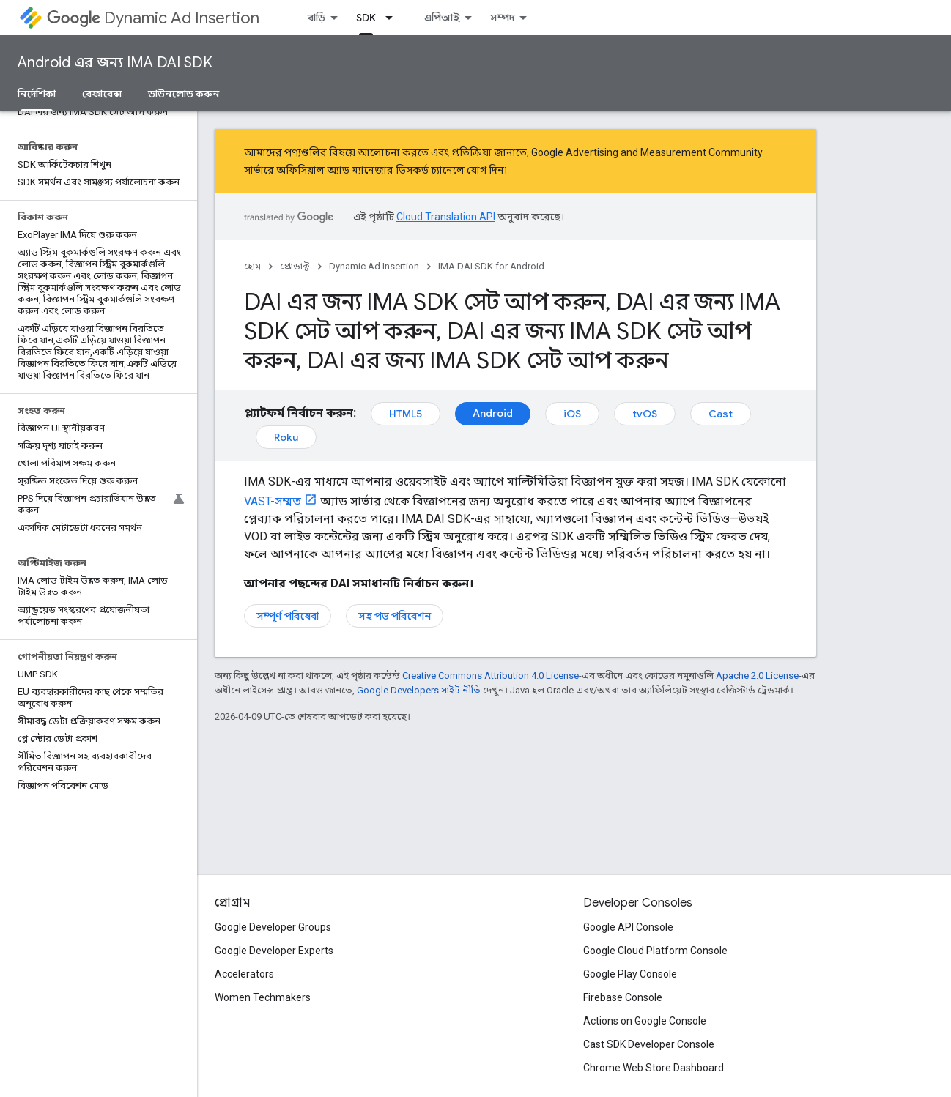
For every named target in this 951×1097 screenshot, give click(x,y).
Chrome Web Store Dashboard (653, 1068)
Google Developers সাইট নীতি (419, 690)
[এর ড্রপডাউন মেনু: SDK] (393, 17)
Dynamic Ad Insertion (153, 18)
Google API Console (628, 927)
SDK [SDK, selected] (366, 17)
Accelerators (244, 974)
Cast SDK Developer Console (648, 1044)
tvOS (644, 413)
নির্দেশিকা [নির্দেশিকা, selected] (37, 93)
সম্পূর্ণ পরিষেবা (287, 615)
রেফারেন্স (102, 93)
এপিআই (441, 17)
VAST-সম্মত (272, 501)
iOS (572, 413)
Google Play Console (630, 974)
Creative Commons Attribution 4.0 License (490, 675)
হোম (252, 266)
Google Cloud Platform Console (655, 950)
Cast (720, 413)
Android (493, 413)
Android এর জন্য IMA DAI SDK (115, 62)
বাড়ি (316, 17)
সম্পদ (502, 17)
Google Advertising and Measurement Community (647, 152)
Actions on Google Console (644, 1021)
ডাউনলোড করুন (183, 93)
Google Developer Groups (273, 927)
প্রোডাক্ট (295, 266)
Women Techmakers (263, 997)
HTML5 (405, 413)
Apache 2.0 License (757, 675)
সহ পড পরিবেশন (394, 615)
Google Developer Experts (274, 950)
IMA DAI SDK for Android (491, 266)
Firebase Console (622, 997)
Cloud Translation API (445, 217)
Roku (286, 437)
